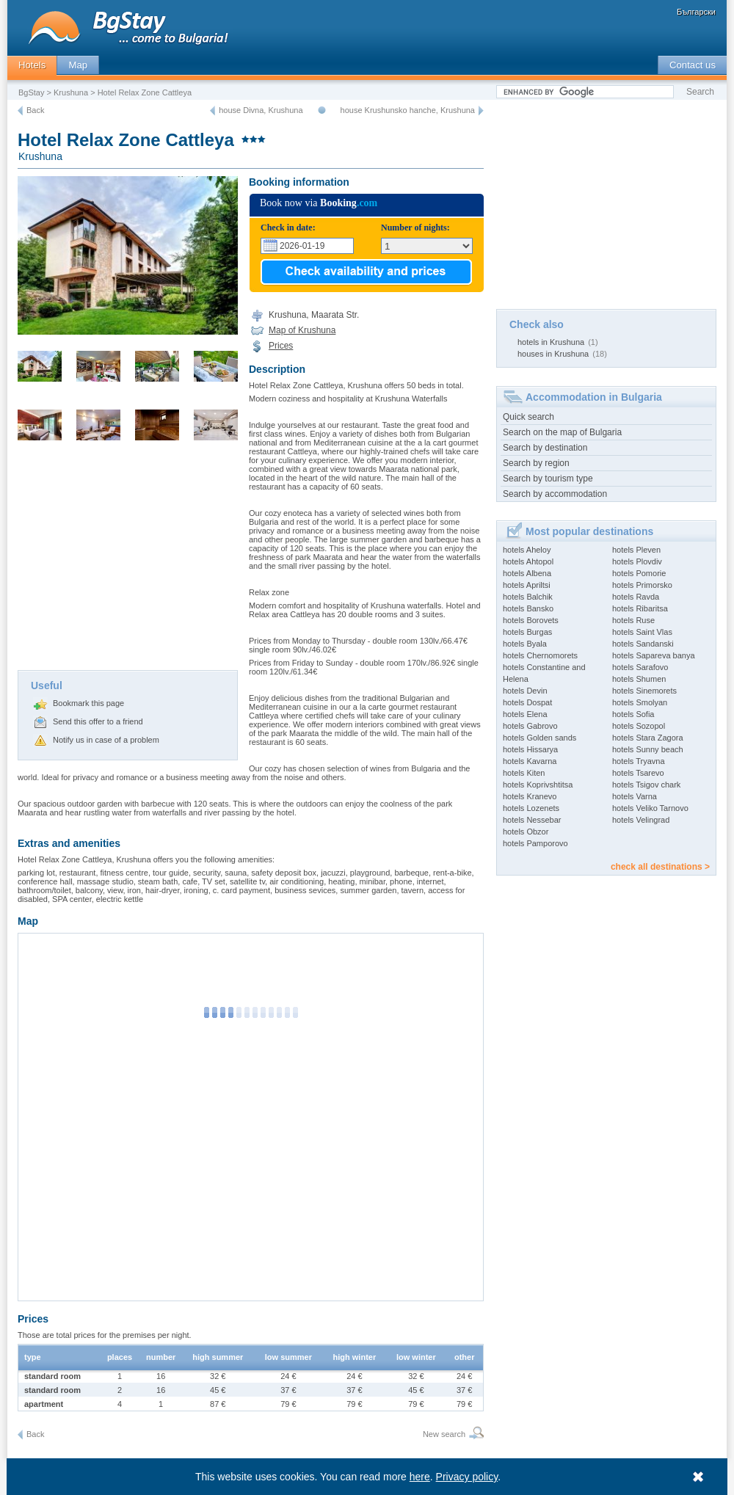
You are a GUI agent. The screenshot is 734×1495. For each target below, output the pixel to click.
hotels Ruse (633, 620)
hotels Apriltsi (526, 585)
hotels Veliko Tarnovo (650, 808)
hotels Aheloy (526, 549)
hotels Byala (525, 643)
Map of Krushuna (302, 330)
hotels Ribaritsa (640, 608)
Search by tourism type (548, 478)
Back (35, 110)
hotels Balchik (528, 596)
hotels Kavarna (529, 761)
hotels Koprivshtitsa (538, 784)
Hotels (32, 64)
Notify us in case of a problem (106, 739)
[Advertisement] (128, 560)
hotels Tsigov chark (646, 784)
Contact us (692, 64)
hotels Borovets (531, 620)
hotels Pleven (636, 549)
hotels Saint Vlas (642, 632)
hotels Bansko (528, 608)
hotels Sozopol (638, 725)
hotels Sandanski (643, 643)
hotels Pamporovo (535, 843)
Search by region (536, 463)
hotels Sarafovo (640, 667)
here (420, 1477)
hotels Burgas (527, 632)
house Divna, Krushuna (260, 110)
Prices (281, 346)
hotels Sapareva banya (653, 655)
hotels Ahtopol (528, 561)
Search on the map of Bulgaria (562, 432)
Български (696, 11)
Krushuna (71, 92)
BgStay (31, 92)
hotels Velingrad (640, 819)
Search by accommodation (555, 494)
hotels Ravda (635, 596)
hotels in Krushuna (550, 342)
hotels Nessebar (532, 819)
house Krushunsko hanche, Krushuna (408, 110)
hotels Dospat (527, 702)
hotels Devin (525, 690)
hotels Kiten (524, 772)
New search (444, 1434)
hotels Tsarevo (638, 772)
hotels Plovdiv (637, 561)
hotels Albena (527, 573)
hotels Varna (634, 796)
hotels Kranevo (529, 796)
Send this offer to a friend (98, 721)
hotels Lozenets (531, 808)
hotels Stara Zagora (647, 737)
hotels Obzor (525, 831)
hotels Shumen (639, 678)
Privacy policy (467, 1477)
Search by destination (545, 448)
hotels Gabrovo (530, 725)
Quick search (528, 417)
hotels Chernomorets (540, 655)
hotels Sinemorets (644, 690)
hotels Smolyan (639, 702)
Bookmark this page (88, 703)
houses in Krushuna (553, 353)
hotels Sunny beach (647, 749)
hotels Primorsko (642, 585)
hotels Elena (525, 714)
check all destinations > (660, 867)
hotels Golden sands (539, 737)
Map (77, 64)
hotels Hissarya (530, 749)
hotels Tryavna (638, 761)
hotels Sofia (633, 714)
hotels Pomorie (639, 573)
